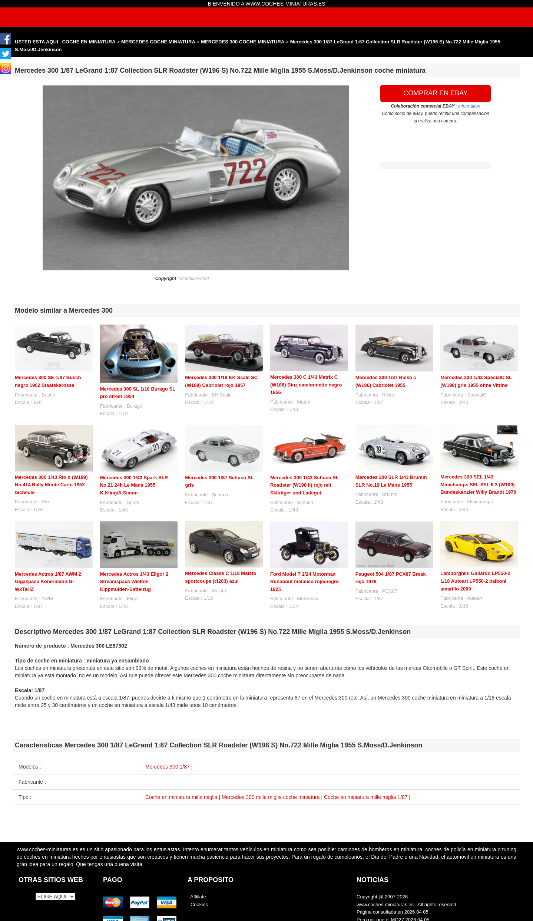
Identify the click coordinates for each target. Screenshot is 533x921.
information (469, 106)
